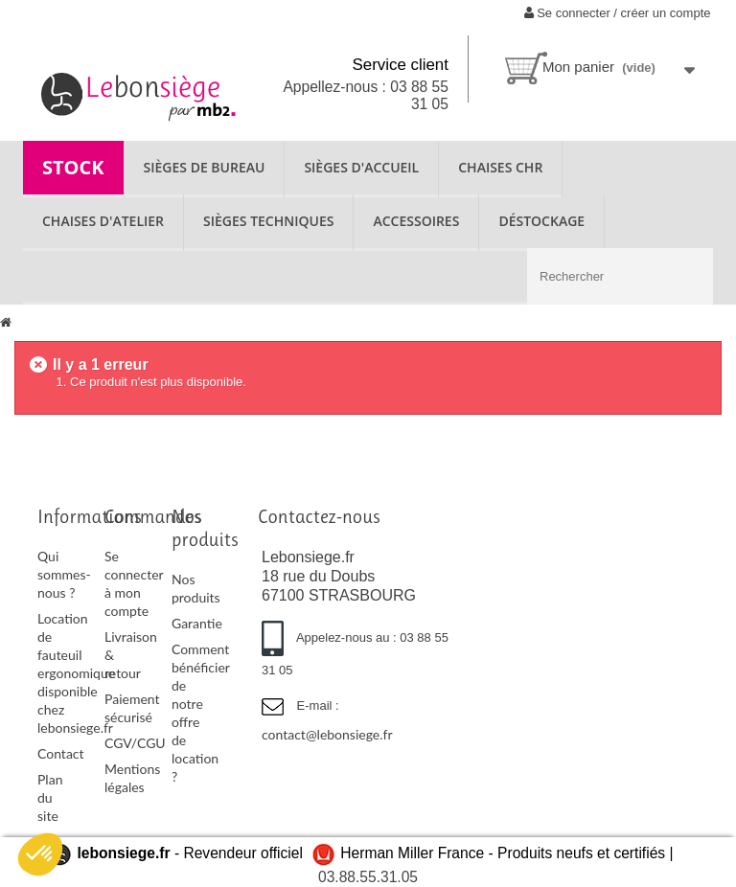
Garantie (197, 623)
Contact (60, 753)
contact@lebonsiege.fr (327, 734)
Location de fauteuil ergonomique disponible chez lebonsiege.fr (76, 673)
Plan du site (49, 797)
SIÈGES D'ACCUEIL (361, 167)
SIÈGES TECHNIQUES (268, 221)
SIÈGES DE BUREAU (204, 167)
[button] (40, 854)
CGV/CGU (135, 743)
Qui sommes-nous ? (64, 574)
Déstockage (541, 221)
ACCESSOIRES (416, 221)
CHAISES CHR (500, 167)
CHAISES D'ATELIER (103, 221)
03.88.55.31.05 (368, 877)
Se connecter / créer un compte (617, 13)
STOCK (73, 167)
